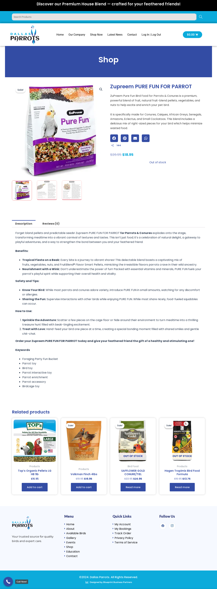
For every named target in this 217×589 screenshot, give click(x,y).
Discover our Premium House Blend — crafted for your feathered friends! (109, 4)
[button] (101, 89)
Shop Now (96, 34)
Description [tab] (23, 224)
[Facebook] (162, 525)
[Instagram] (172, 525)
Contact (132, 34)
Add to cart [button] (35, 488)
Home (60, 34)
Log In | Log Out (151, 34)
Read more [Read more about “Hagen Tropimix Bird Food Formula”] (182, 488)
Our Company (76, 34)
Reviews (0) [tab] (51, 224)
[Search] (200, 16)
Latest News (114, 34)
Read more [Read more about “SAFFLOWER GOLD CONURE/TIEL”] (133, 488)
